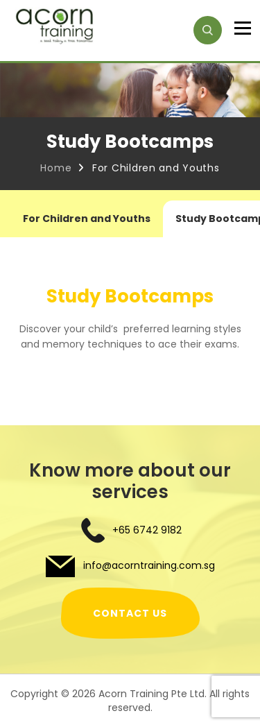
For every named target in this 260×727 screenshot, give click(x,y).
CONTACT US (130, 613)
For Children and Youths (86, 218)
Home (55, 168)
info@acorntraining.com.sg (147, 565)
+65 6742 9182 (147, 530)
